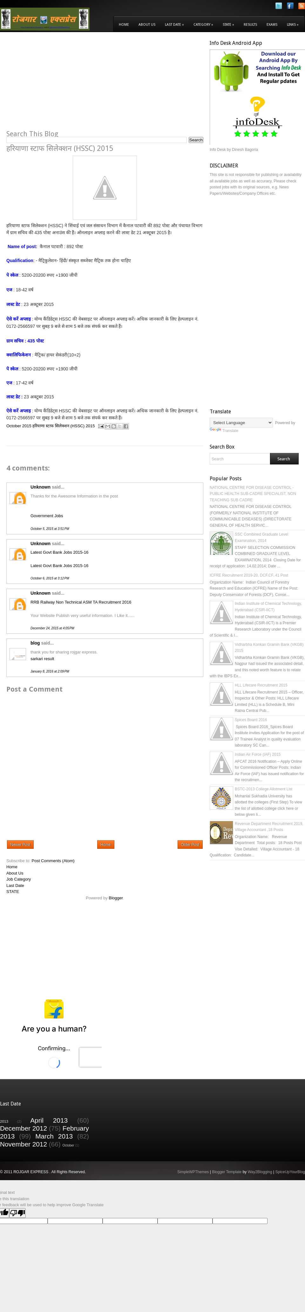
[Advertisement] (59, 84)
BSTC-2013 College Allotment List (263, 789)
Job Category (18, 879)
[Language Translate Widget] (241, 423)
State (228, 25)
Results (250, 25)
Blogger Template (226, 1172)
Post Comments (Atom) (53, 860)
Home (124, 25)
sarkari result (42, 658)
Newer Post (20, 844)
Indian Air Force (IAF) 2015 (258, 754)
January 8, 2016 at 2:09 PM (49, 671)
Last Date (174, 25)
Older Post (190, 844)
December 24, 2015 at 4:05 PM (52, 628)
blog (35, 643)
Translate (224, 431)
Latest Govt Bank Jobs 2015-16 (59, 552)
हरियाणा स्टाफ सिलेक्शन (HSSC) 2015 (63, 425)
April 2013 (49, 1120)
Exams (272, 25)
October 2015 (18, 425)
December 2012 (23, 1128)
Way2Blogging (260, 1172)
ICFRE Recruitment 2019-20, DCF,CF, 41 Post (249, 575)
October (68, 1145)
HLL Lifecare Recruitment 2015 (261, 685)
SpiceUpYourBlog (290, 1172)
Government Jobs (46, 515)
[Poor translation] (17, 1213)
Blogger (116, 898)
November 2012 (23, 1144)
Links (293, 25)
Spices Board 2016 (251, 720)
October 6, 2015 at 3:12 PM (49, 578)
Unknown (40, 487)
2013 (4, 1121)
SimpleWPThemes (193, 1172)
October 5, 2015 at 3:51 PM (49, 529)
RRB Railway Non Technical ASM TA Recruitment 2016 (80, 602)
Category (203, 25)
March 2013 (54, 1136)
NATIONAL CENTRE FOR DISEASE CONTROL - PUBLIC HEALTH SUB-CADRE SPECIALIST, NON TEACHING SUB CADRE (253, 493)
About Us (147, 25)
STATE (12, 891)
